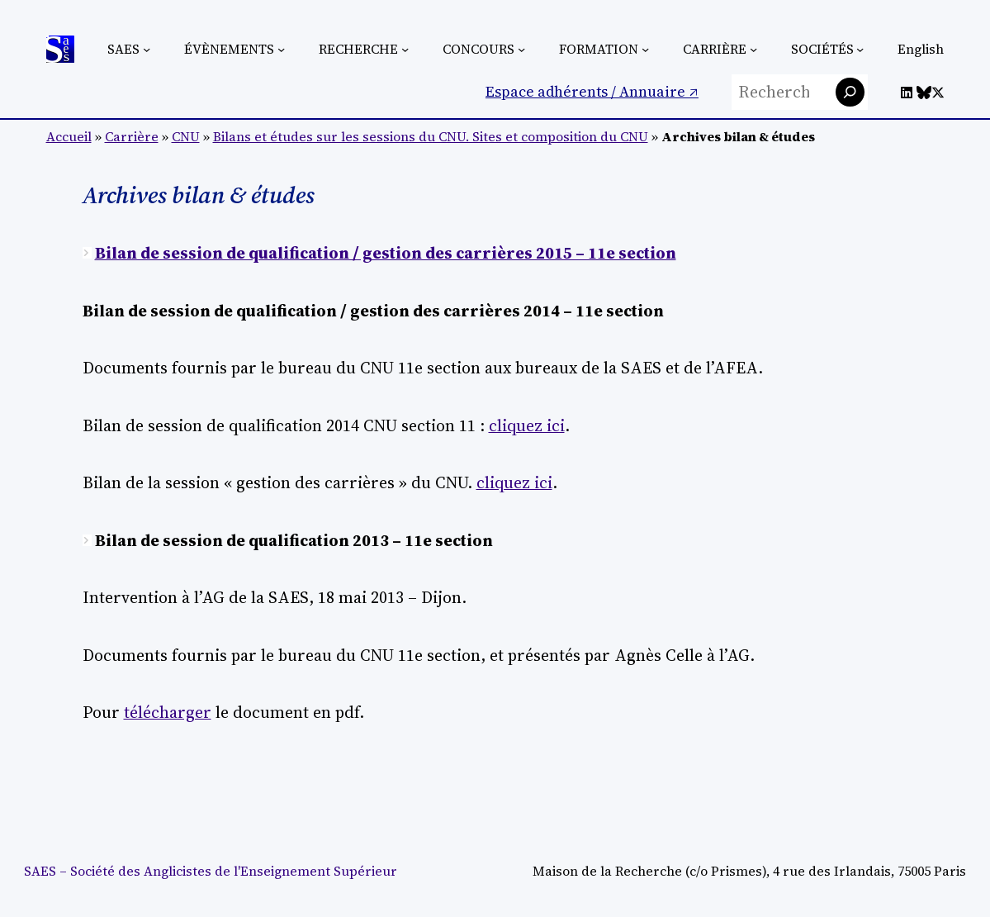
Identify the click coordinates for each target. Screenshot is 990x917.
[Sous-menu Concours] (521, 49)
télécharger (167, 712)
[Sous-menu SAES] (146, 49)
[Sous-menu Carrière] (753, 49)
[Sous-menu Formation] (645, 49)
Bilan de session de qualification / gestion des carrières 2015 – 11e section (385, 253)
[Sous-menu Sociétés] (860, 49)
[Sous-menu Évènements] (281, 49)
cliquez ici (527, 426)
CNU (186, 136)
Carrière (132, 136)
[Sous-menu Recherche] (405, 49)
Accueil (69, 136)
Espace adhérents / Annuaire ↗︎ (592, 92)
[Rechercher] (850, 92)
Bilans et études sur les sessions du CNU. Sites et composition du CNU (430, 136)
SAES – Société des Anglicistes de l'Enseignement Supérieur (210, 871)
